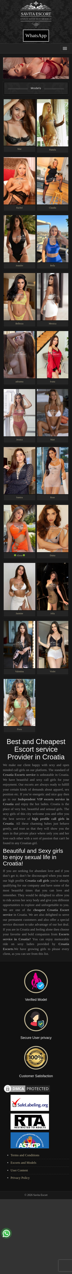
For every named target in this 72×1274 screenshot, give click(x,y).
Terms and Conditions (25, 1157)
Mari (52, 441)
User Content (19, 1172)
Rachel (19, 209)
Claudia (52, 209)
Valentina (19, 673)
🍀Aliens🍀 (19, 557)
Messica (52, 325)
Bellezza (19, 325)
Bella (52, 267)
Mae (19, 150)
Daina (52, 557)
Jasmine (19, 615)
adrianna (19, 383)
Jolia (52, 615)
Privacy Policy (20, 1179)
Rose (52, 499)
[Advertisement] (36, 1237)
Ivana (52, 383)
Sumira (19, 499)
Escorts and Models (23, 1164)
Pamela (52, 151)
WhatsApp (36, 35)
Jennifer (19, 267)
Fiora (19, 731)
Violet (52, 673)
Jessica (19, 441)
